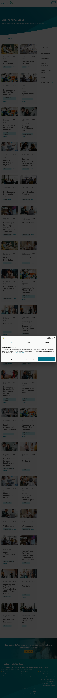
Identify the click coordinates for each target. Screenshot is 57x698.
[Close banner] (54, 337)
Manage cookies (28, 359)
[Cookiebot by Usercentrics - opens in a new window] (46, 338)
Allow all (46, 359)
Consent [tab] (10, 342)
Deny (10, 359)
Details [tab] (28, 342)
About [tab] (47, 342)
